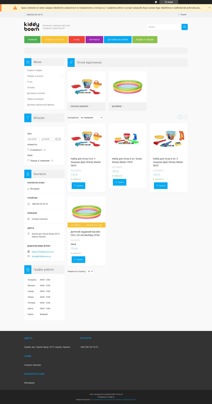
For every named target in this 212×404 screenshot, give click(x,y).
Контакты (94, 39)
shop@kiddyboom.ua (41, 256)
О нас (77, 39)
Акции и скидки (145, 39)
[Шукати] (185, 27)
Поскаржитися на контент (101, 400)
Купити (80, 186)
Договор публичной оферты (40, 105)
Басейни (116, 106)
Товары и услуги (54, 39)
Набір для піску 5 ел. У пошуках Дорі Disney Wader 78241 (86, 162)
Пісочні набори (79, 106)
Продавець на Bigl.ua (106, 397)
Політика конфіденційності (125, 400)
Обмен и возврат (35, 99)
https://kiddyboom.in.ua (43, 252)
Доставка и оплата (118, 39)
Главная (32, 39)
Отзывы (31, 87)
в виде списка (186, 117)
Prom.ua (119, 394)
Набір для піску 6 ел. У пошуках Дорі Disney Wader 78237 (168, 162)
